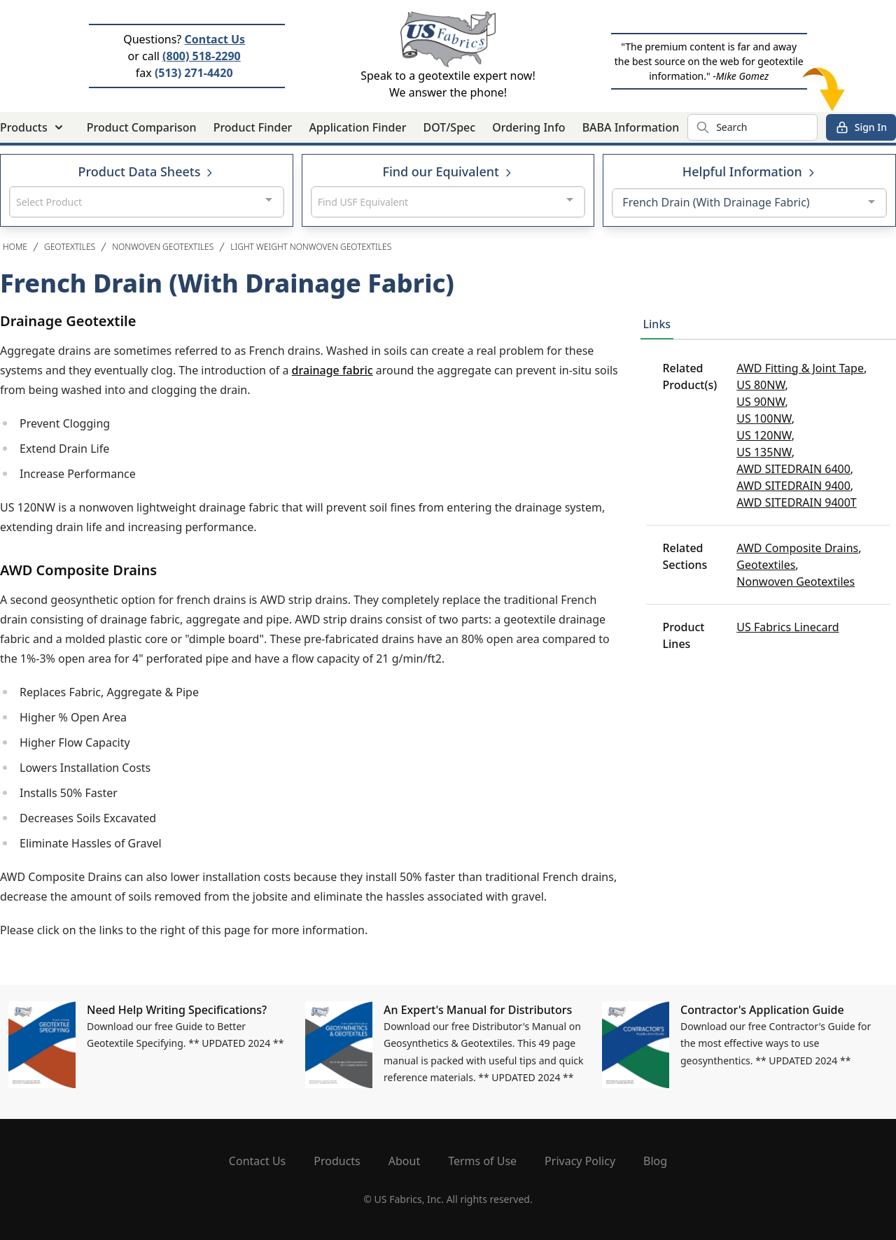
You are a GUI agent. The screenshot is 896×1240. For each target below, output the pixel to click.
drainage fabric (332, 370)
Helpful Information (749, 171)
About (404, 1161)
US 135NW (763, 452)
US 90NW (760, 401)
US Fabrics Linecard (787, 627)
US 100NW (763, 418)
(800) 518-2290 (201, 56)
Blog (655, 1161)
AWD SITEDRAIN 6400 (793, 469)
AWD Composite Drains (797, 548)
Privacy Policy (580, 1161)
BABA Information (631, 127)
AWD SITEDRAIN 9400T (796, 502)
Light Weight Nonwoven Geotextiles (310, 247)
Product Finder (253, 127)
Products (337, 1161)
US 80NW (760, 385)
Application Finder (357, 127)
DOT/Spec (449, 127)
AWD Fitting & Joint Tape (800, 368)
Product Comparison (142, 127)
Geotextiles (69, 247)
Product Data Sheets (147, 171)
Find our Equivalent (447, 171)
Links (657, 324)
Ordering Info (528, 127)
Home (15, 247)
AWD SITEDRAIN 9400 (793, 485)
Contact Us (214, 39)
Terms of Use (482, 1161)
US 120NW (763, 435)
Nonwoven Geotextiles (163, 247)
